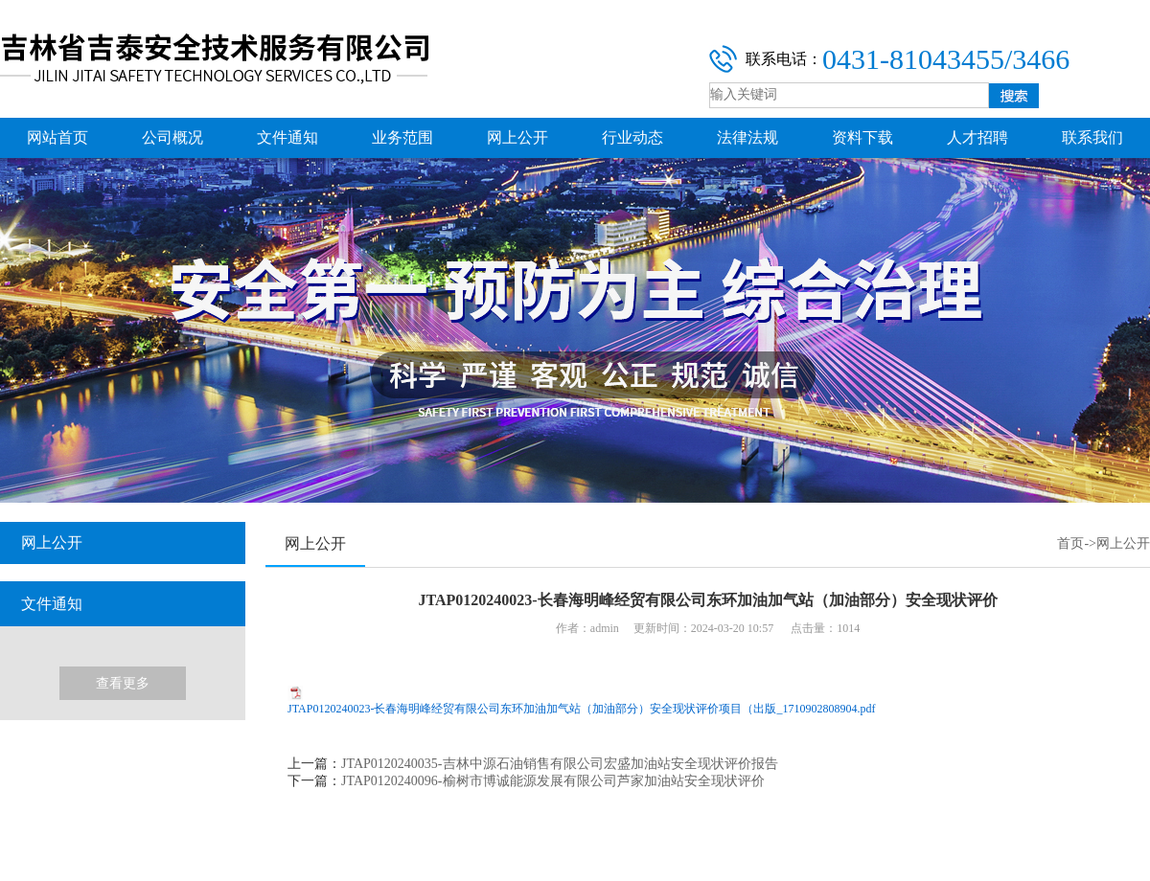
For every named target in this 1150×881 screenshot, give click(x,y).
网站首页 (57, 137)
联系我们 (1092, 137)
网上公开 (517, 137)
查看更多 (123, 683)
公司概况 (172, 137)
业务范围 (402, 137)
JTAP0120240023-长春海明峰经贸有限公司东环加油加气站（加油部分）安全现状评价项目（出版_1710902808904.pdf (581, 708)
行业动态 (632, 137)
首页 (1070, 543)
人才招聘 (977, 137)
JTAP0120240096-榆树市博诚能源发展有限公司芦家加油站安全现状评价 (552, 781)
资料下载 (862, 137)
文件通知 (287, 137)
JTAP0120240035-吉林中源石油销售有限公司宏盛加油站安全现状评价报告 (559, 764)
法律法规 (747, 137)
